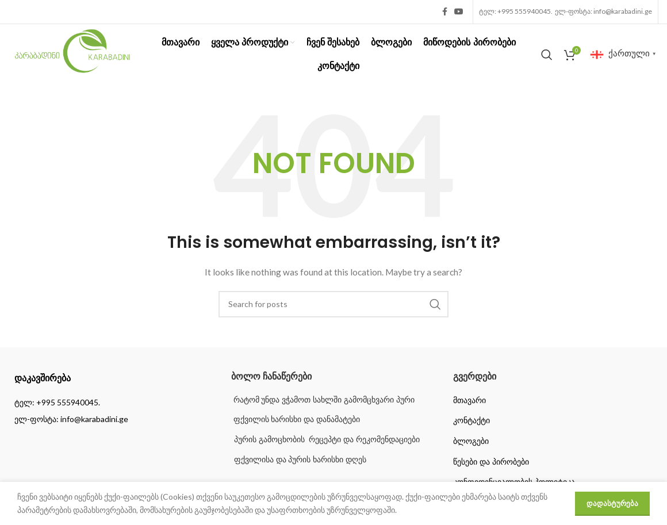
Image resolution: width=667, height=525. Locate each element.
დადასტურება (612, 503)
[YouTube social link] (459, 12)
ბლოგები (471, 441)
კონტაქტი (471, 420)
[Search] (546, 54)
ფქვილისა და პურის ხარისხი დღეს (300, 459)
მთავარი (469, 400)
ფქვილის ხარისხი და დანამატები (296, 419)
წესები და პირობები (491, 461)
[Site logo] (72, 53)
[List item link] (111, 402)
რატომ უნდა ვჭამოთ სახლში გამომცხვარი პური (323, 399)
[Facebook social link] (445, 12)
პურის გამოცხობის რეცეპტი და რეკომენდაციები (327, 439)
